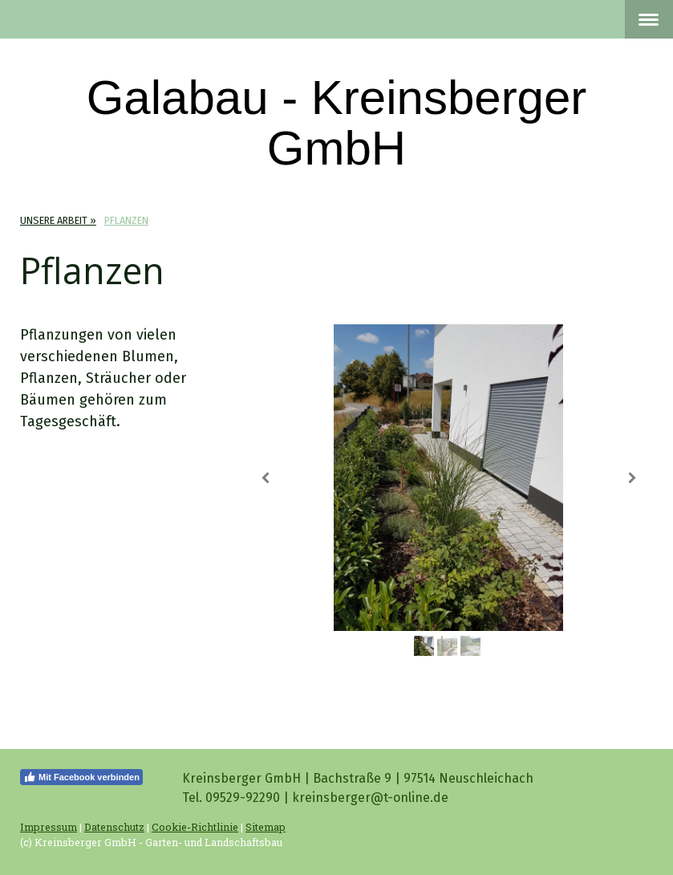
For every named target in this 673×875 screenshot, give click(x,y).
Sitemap (265, 826)
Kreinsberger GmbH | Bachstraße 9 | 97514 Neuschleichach (357, 778)
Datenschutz (114, 826)
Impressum (48, 826)
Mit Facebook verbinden (81, 777)
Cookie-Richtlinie (195, 826)
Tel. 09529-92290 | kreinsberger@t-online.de (315, 797)
